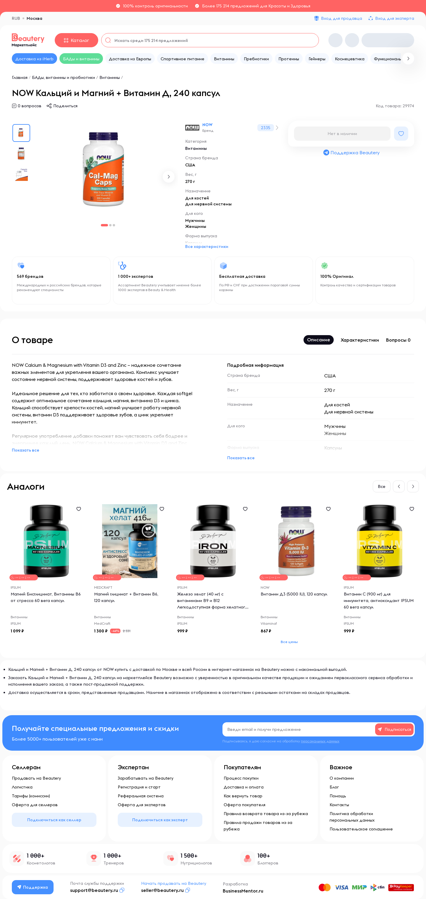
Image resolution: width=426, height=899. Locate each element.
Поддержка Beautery (351, 152)
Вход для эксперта (394, 18)
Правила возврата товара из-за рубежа (266, 813)
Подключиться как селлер (54, 819)
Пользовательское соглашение (361, 829)
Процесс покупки (241, 778)
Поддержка (32, 887)
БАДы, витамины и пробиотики (63, 77)
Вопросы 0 (398, 340)
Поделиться (65, 105)
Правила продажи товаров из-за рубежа (258, 826)
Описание (318, 340)
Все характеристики (206, 246)
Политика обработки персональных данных (352, 817)
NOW (207, 124)
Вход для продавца (341, 18)
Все (381, 486)
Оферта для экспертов (142, 804)
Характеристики (360, 340)
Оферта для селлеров (35, 804)
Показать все (25, 450)
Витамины (110, 77)
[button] (169, 177)
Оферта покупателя (244, 804)
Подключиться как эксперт (160, 819)
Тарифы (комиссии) (31, 796)
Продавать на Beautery (36, 778)
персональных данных (320, 741)
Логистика (22, 787)
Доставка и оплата (244, 787)
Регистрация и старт (139, 787)
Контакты (339, 804)
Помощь (338, 796)
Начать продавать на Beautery (173, 883)
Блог (334, 787)
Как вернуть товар (243, 796)
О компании (342, 778)
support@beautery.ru (94, 890)
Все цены (289, 642)
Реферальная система (141, 796)
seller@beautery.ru (162, 890)
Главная (20, 77)
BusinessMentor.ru (243, 891)
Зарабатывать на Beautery (145, 778)
